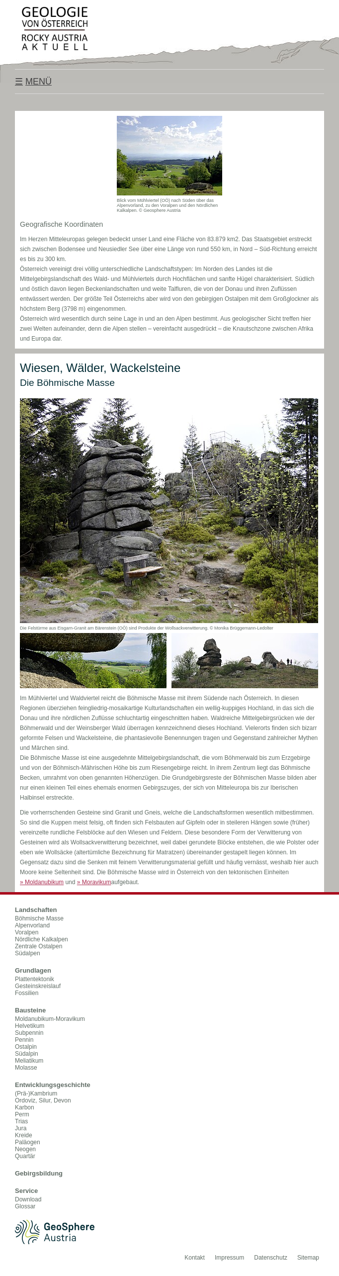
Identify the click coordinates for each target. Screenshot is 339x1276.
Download (28, 1199)
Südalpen (27, 953)
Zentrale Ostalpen (38, 946)
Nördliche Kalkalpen (41, 939)
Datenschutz (270, 1257)
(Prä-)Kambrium (36, 1093)
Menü (38, 82)
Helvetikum (29, 1025)
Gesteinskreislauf (38, 986)
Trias (21, 1121)
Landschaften (36, 909)
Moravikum (94, 882)
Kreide (23, 1135)
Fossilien (26, 993)
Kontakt (194, 1257)
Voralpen (26, 932)
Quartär (25, 1156)
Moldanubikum (42, 882)
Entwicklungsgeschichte (52, 1085)
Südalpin (26, 1053)
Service (26, 1190)
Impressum (229, 1257)
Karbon (24, 1107)
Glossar (25, 1206)
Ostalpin (26, 1046)
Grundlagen (33, 970)
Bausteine (30, 1010)
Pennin (24, 1039)
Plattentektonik (34, 979)
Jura (20, 1128)
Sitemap (308, 1257)
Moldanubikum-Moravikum (50, 1018)
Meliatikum (29, 1060)
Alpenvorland (32, 925)
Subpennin (29, 1032)
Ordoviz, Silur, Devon (43, 1100)
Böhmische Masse (39, 918)
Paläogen (27, 1142)
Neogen (25, 1149)
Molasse (26, 1067)
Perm (22, 1114)
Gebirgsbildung (39, 1173)
